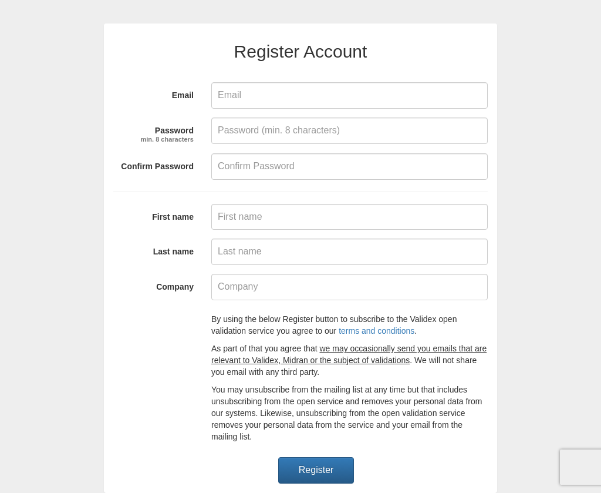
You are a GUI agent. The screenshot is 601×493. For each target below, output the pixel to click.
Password (167, 132)
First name (173, 217)
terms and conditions (376, 331)
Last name (173, 251)
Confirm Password (157, 166)
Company (175, 286)
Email (183, 95)
